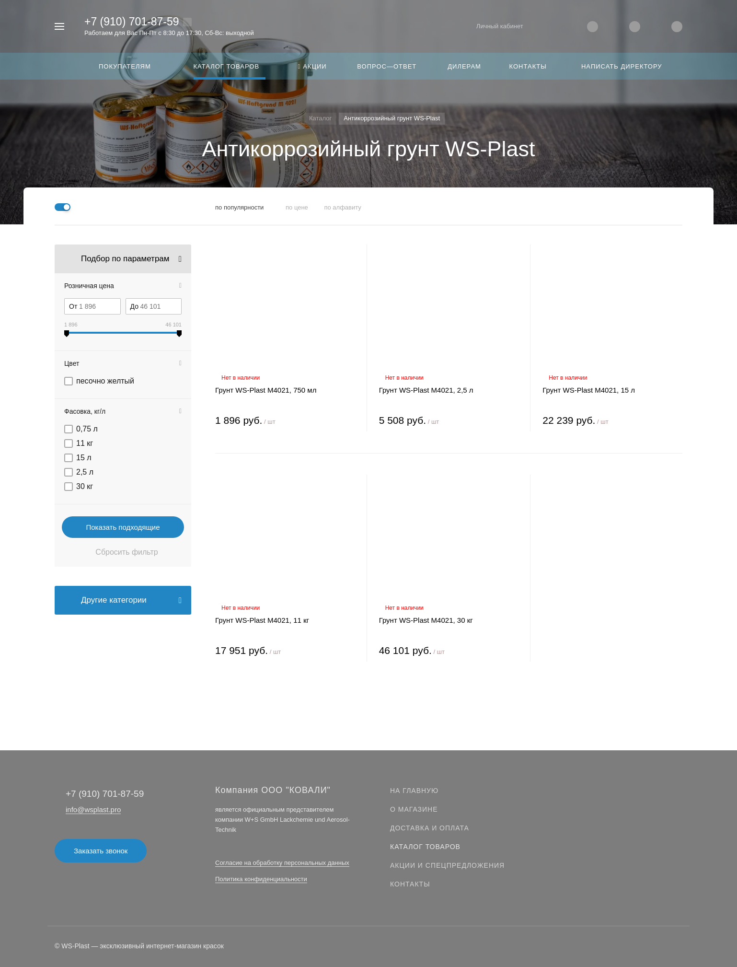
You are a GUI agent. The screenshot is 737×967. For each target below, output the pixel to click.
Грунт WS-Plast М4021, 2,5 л (426, 390)
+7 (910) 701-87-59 (131, 21)
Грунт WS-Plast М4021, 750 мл (265, 390)
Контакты (410, 884)
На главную (414, 790)
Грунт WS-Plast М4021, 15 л (588, 390)
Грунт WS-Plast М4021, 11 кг (262, 620)
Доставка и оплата (429, 828)
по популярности (239, 207)
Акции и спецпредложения (447, 865)
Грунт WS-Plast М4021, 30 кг (426, 620)
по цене (297, 207)
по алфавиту (342, 207)
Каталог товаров (425, 846)
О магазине (414, 809)
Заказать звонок (100, 851)
